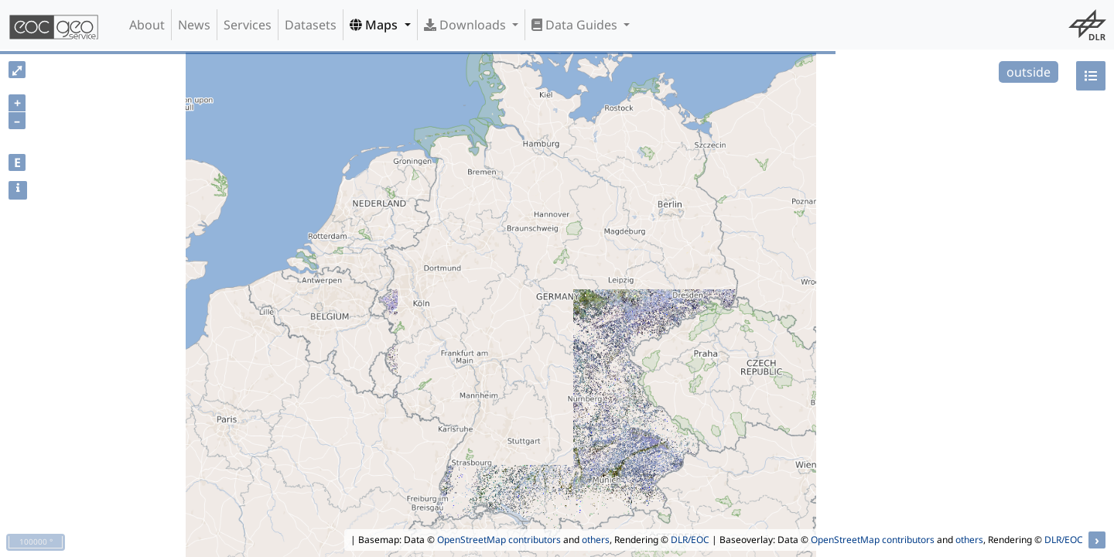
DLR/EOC (690, 539)
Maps (375, 24)
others (596, 539)
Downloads (466, 24)
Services (248, 24)
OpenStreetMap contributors (499, 539)
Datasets (311, 24)
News (194, 24)
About (147, 24)
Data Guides (575, 24)
